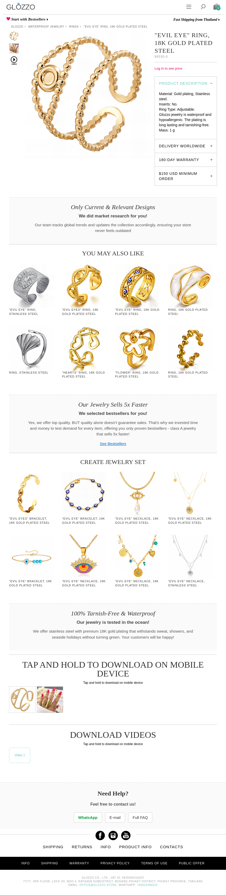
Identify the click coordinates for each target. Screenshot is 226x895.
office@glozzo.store (98, 885)
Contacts (171, 847)
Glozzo (17, 26)
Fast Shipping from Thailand (195, 20)
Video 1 (19, 755)
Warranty (79, 863)
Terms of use (154, 863)
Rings (74, 26)
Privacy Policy (115, 863)
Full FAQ (141, 817)
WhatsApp (87, 817)
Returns (82, 847)
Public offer (192, 863)
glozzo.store (168, 135)
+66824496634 (147, 885)
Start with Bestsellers (28, 19)
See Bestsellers (113, 444)
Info (106, 847)
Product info (135, 847)
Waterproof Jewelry (46, 26)
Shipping (53, 847)
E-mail (115, 817)
